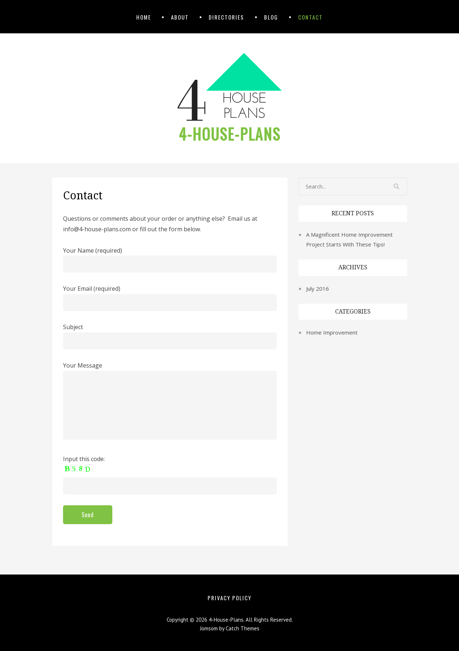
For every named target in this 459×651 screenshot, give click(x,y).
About (180, 17)
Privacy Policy (229, 598)
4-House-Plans (229, 134)
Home (143, 17)
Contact (310, 17)
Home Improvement (332, 332)
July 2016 (317, 288)
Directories (226, 17)
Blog (271, 17)
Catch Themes (242, 628)
